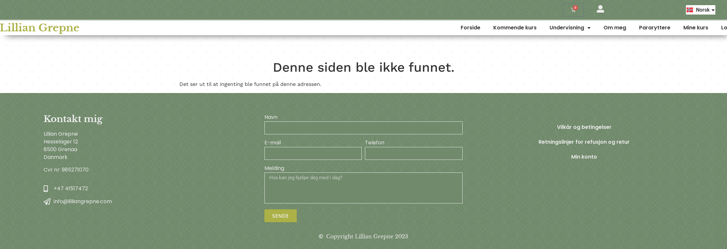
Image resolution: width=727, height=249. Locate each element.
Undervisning (627, 28)
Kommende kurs (572, 27)
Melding (274, 169)
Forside (528, 27)
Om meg (672, 27)
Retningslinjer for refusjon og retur (584, 142)
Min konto (584, 157)
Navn (270, 118)
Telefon (374, 143)
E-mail (272, 143)
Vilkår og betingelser (584, 127)
